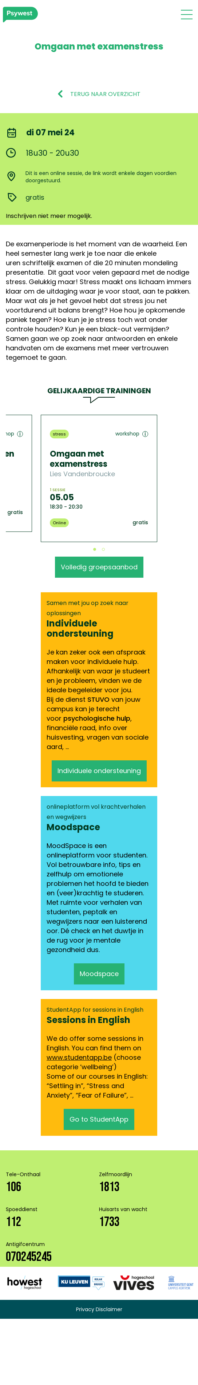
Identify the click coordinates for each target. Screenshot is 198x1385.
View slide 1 (94, 549)
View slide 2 (103, 549)
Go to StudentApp (99, 1119)
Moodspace (99, 973)
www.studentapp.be (79, 1057)
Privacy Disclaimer (99, 1309)
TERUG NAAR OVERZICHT (105, 94)
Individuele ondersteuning (99, 770)
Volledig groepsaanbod (99, 567)
